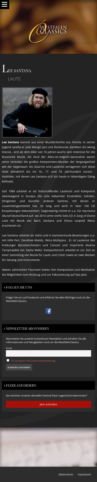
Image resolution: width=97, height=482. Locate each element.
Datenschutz (66, 474)
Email (9, 348)
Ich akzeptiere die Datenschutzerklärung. (33, 360)
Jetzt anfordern (48, 404)
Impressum (84, 474)
